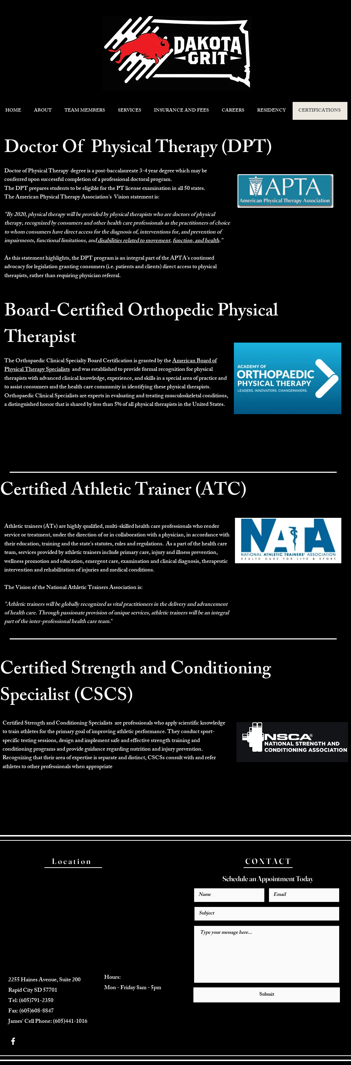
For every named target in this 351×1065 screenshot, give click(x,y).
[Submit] (266, 994)
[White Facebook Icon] (13, 1041)
